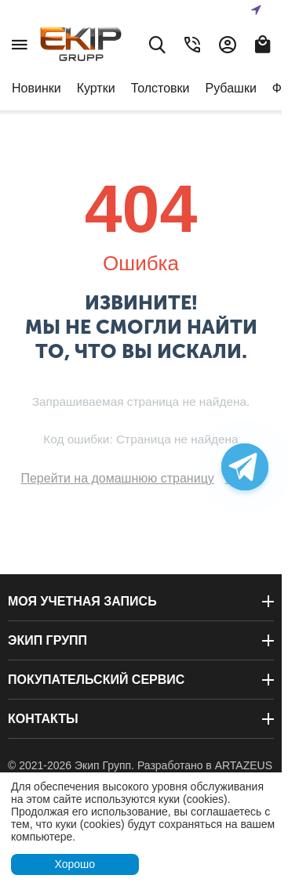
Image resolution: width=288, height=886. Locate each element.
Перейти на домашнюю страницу (116, 478)
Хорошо (74, 864)
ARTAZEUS (243, 765)
